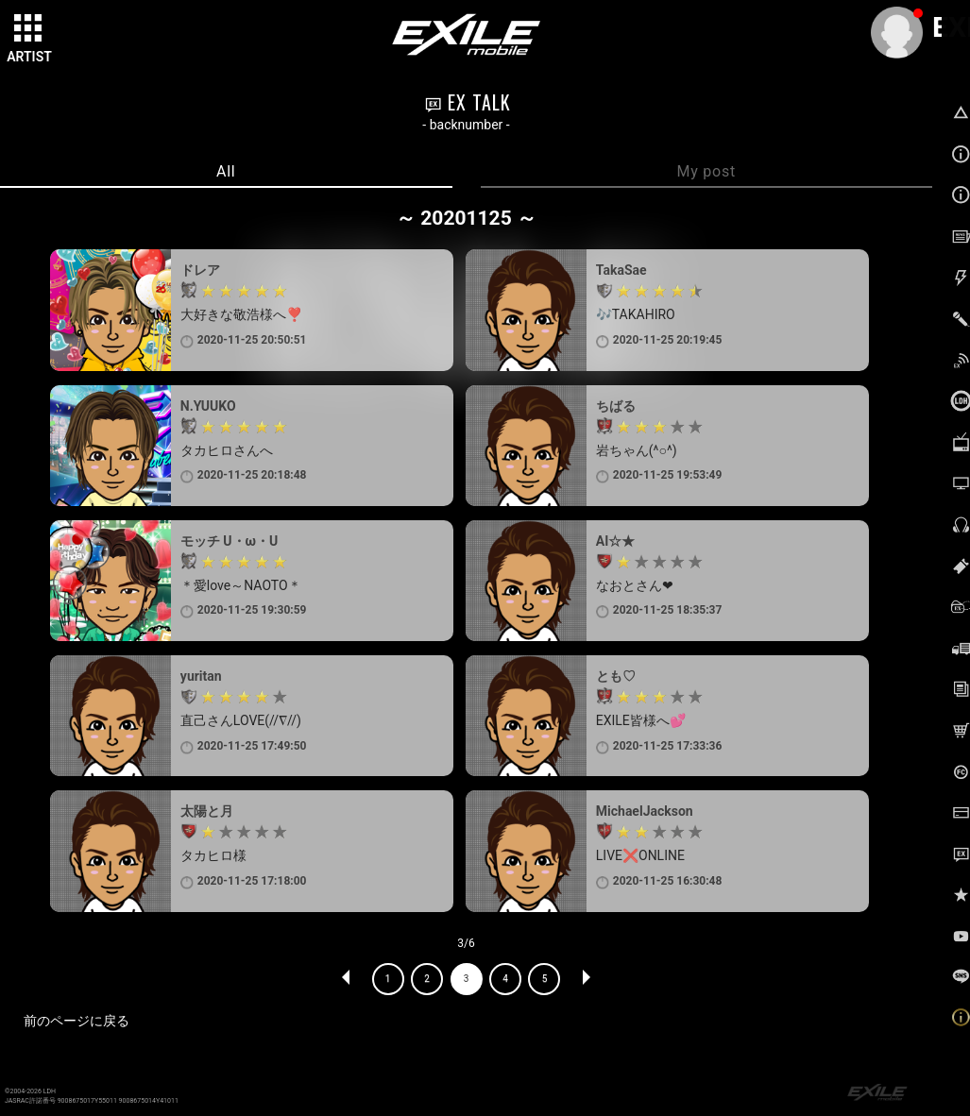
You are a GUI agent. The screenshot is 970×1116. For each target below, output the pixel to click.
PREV (347, 979)
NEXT (586, 979)
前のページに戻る (76, 1020)
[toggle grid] (29, 29)
